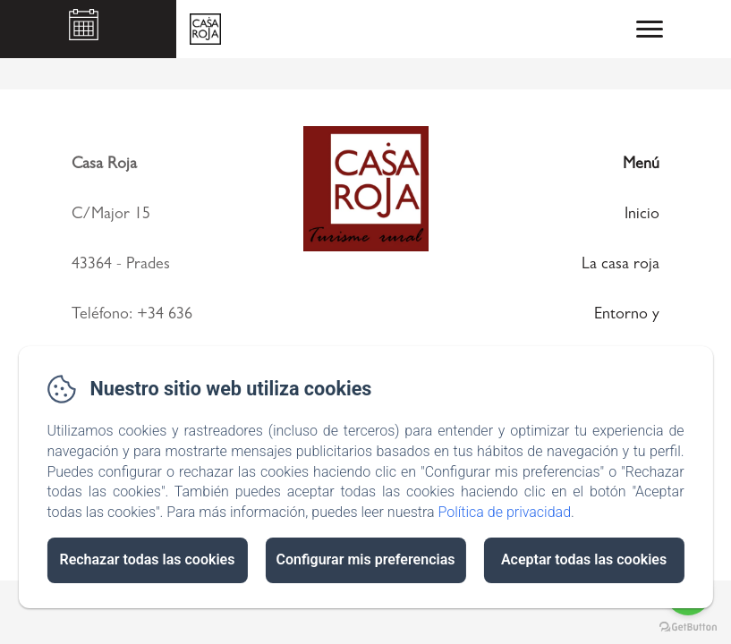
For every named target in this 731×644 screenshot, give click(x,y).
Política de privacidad (504, 512)
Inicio (642, 216)
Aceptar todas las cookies (584, 559)
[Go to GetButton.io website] (688, 626)
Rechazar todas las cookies (146, 559)
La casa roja (620, 266)
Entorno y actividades (623, 337)
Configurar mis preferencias (365, 559)
